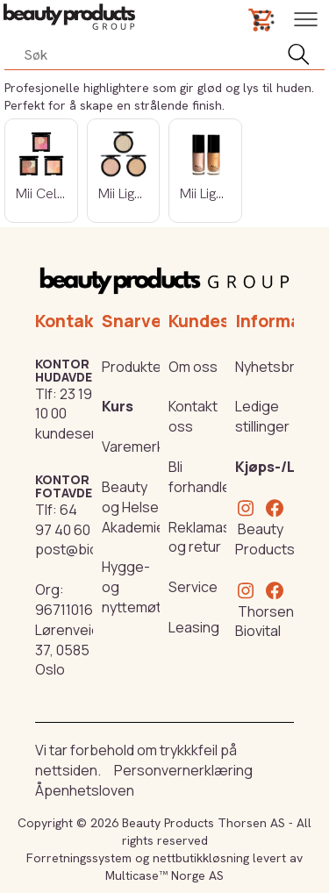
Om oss (193, 366)
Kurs (117, 406)
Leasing (193, 627)
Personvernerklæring (183, 770)
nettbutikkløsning (201, 858)
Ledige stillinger (262, 416)
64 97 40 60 (62, 519)
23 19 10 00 (63, 404)
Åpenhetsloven (84, 790)
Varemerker (140, 446)
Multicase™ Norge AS (164, 875)
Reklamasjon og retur (209, 537)
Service (193, 587)
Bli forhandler (202, 477)
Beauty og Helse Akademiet (136, 507)
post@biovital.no (89, 549)
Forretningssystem (79, 858)
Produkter (134, 366)
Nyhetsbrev (273, 366)
